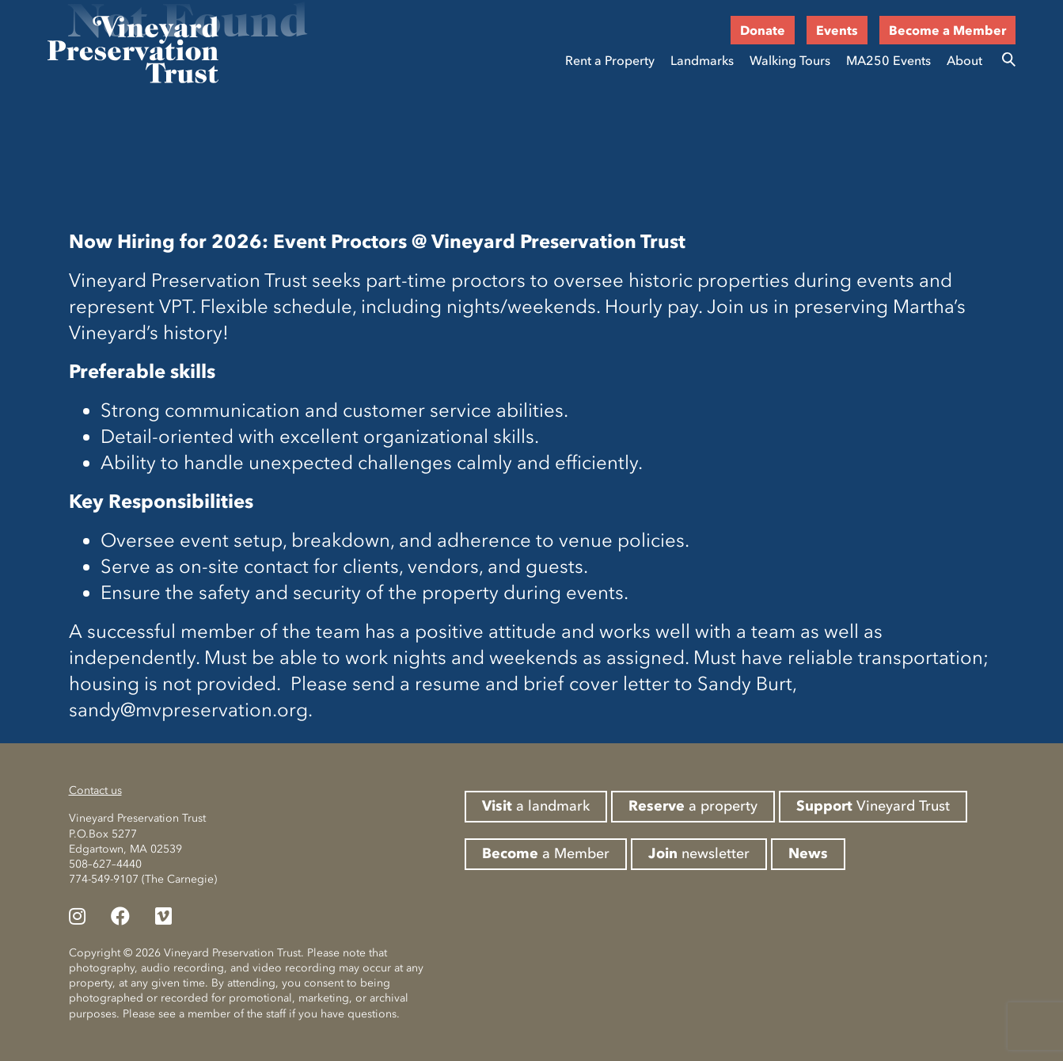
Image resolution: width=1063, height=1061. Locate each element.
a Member (545, 853)
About (964, 60)
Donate (762, 30)
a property (692, 806)
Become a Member (947, 30)
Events (837, 30)
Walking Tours (790, 60)
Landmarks (702, 60)
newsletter (699, 853)
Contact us (95, 790)
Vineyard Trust (873, 806)
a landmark (536, 806)
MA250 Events (888, 60)
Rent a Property (610, 60)
